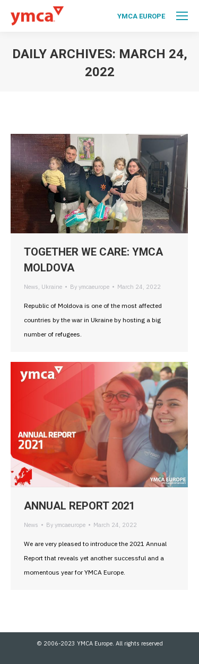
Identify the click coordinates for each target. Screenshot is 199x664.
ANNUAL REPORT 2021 (79, 505)
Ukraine (51, 286)
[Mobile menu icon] (182, 16)
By (89, 286)
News (31, 286)
